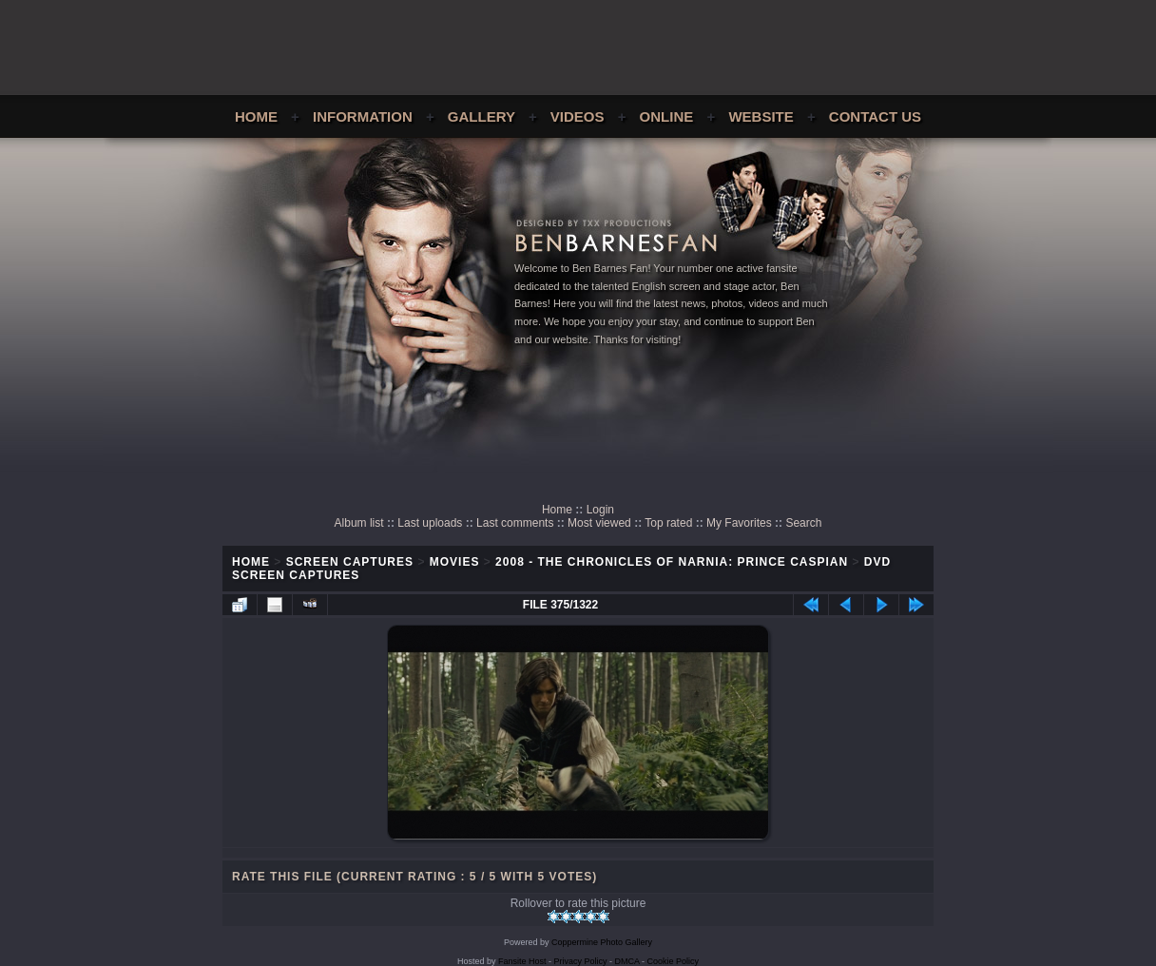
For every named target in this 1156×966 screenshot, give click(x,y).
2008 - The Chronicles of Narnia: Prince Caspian (671, 562)
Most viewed (599, 523)
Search (803, 523)
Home (256, 116)
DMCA (627, 961)
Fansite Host (522, 961)
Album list (359, 523)
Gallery (481, 116)
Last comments (514, 523)
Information (363, 116)
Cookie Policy (673, 961)
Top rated (668, 523)
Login (600, 509)
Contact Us (875, 116)
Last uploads (429, 523)
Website (760, 116)
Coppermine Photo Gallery (601, 942)
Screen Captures (350, 562)
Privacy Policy (580, 961)
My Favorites (739, 523)
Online (667, 116)
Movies (455, 562)
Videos (577, 116)
